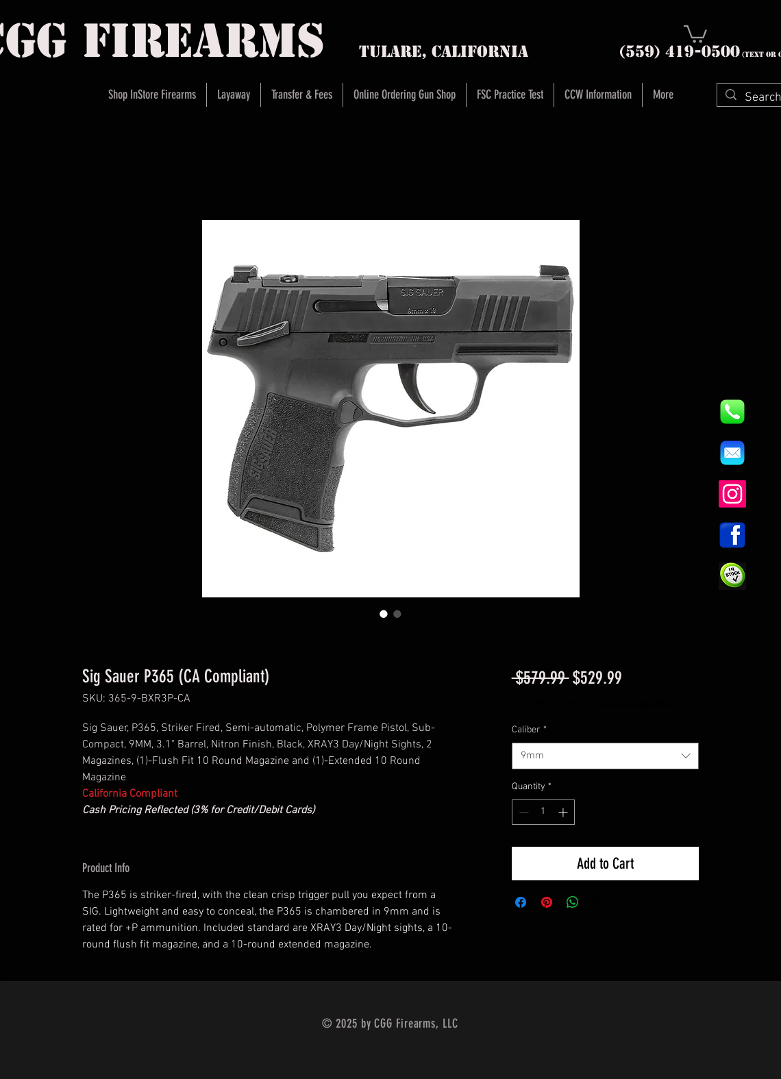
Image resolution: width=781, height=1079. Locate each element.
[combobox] (605, 756)
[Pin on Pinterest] (546, 902)
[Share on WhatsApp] (573, 902)
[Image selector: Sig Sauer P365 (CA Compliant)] (383, 614)
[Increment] (564, 812)
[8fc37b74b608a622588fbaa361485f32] (732, 453)
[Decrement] (522, 812)
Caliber (529, 730)
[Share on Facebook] (520, 902)
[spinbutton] (543, 812)
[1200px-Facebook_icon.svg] (732, 535)
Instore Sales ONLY (634, 703)
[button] (695, 33)
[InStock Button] (732, 576)
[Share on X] (599, 902)
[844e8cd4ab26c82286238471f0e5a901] (732, 411)
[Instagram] (732, 494)
